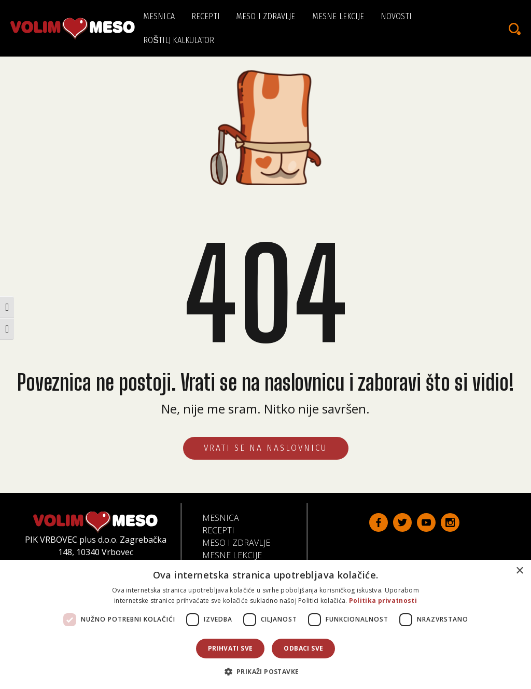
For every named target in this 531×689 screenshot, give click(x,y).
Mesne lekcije (338, 16)
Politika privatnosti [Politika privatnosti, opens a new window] (383, 600)
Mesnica (159, 16)
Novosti (396, 16)
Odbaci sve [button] (303, 648)
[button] (265, 671)
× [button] (519, 571)
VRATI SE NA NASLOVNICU (266, 448)
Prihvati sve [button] (230, 648)
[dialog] (265, 624)
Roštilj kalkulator (178, 40)
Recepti (205, 16)
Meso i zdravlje (266, 16)
